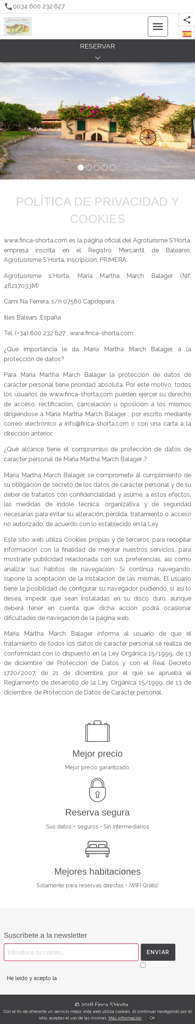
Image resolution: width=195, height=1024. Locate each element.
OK (152, 1018)
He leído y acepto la (32, 978)
